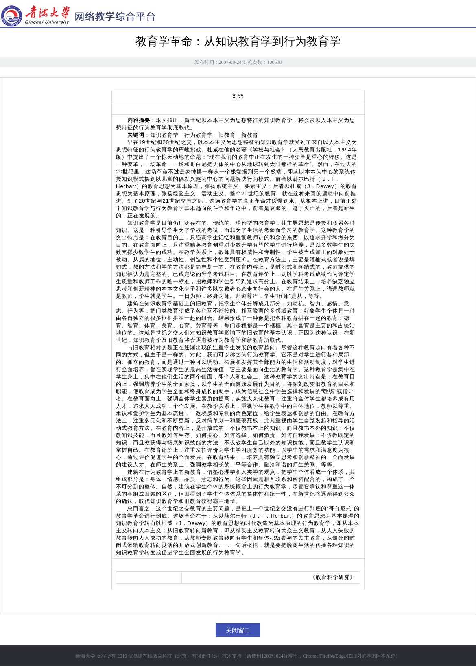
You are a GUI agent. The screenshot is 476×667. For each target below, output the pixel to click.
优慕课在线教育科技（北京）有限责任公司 (174, 656)
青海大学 (85, 656)
